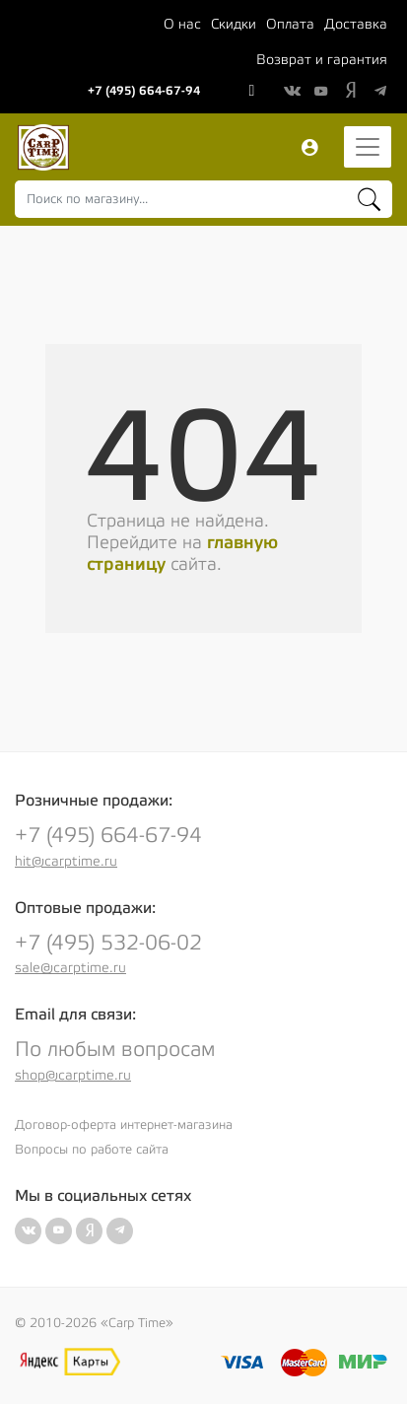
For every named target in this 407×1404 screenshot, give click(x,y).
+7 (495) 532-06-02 (108, 943)
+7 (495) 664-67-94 (144, 91)
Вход (309, 148)
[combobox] (203, 199)
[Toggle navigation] (367, 147)
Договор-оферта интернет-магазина (124, 1125)
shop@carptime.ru (73, 1076)
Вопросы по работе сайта (92, 1150)
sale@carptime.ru (70, 968)
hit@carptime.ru (66, 862)
